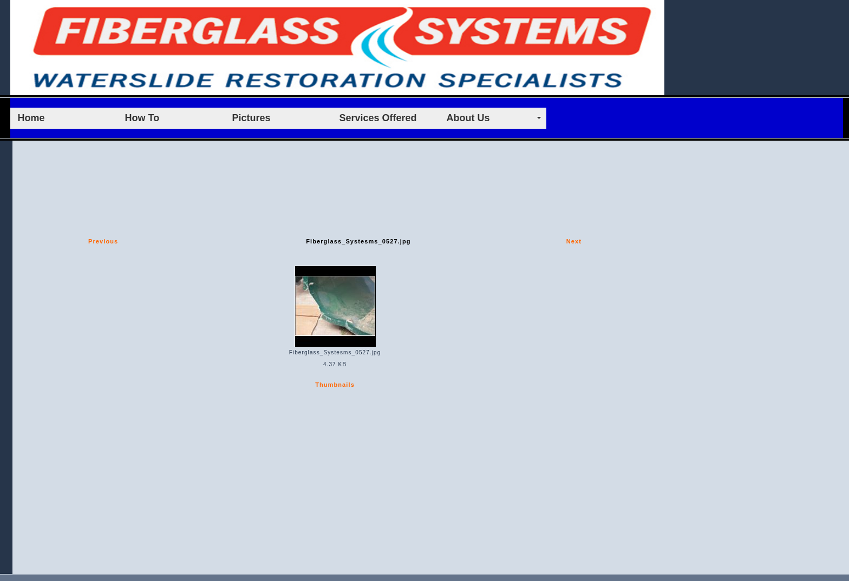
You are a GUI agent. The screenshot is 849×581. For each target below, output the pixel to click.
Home (31, 118)
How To (142, 118)
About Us (468, 118)
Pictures (251, 118)
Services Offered (378, 118)
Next (574, 241)
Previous (103, 241)
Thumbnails (335, 384)
